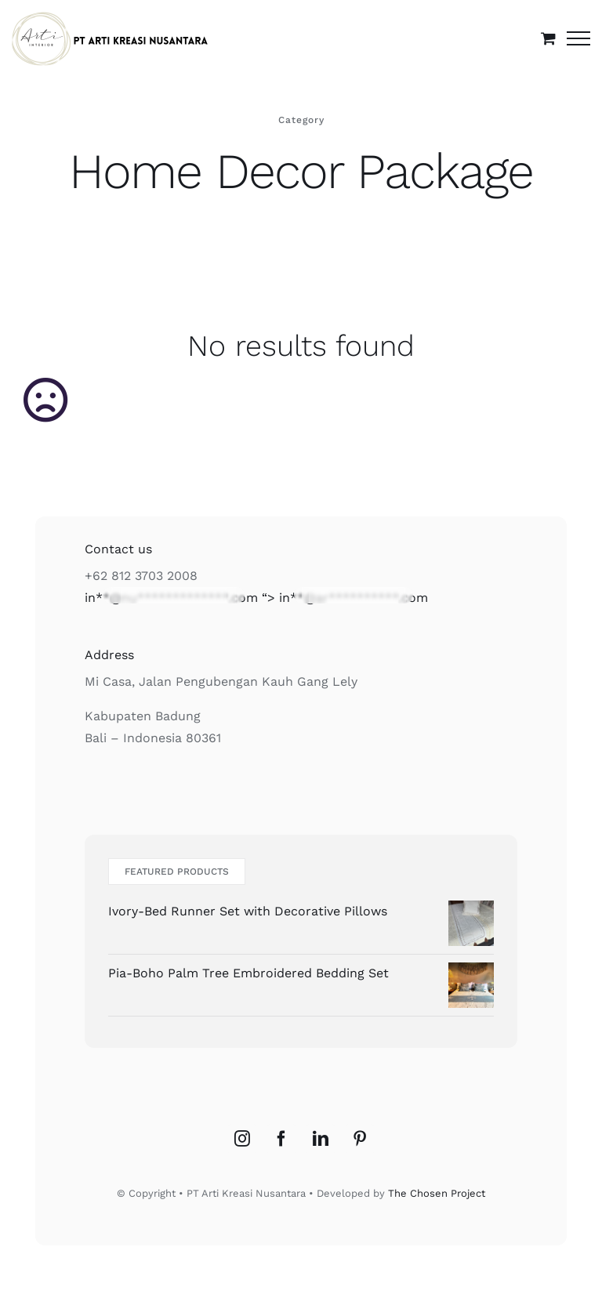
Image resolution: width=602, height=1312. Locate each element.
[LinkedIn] (320, 1139)
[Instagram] (242, 1139)
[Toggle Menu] (578, 38)
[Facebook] (281, 1139)
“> (256, 597)
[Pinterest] (360, 1139)
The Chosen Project (436, 1193)
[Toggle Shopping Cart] (548, 38)
